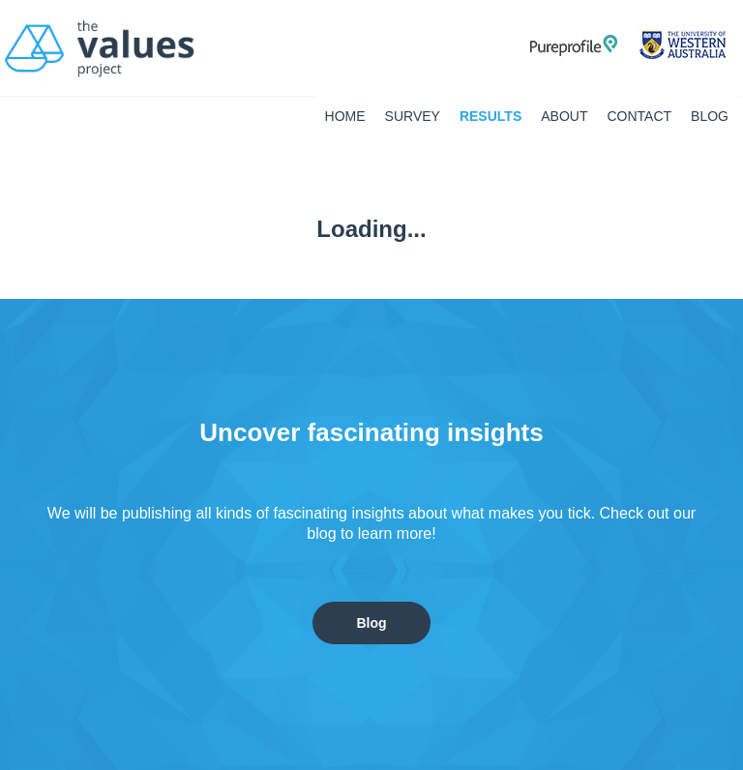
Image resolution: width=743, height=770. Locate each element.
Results (490, 116)
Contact (639, 116)
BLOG (709, 116)
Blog (371, 623)
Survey (412, 116)
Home (345, 116)
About (564, 116)
